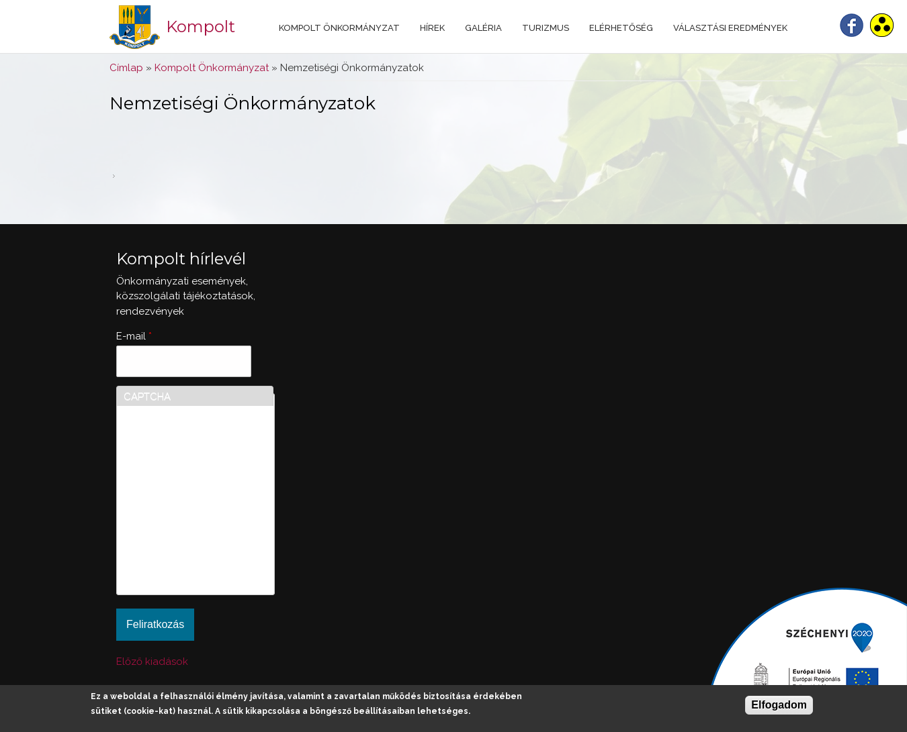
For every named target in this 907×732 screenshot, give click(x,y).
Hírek (432, 28)
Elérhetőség (621, 28)
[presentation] (179, 539)
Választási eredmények (730, 28)
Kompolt (200, 26)
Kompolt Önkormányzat (339, 28)
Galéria (483, 28)
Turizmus (545, 28)
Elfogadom (779, 705)
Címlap (126, 68)
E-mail (134, 336)
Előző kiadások (152, 662)
